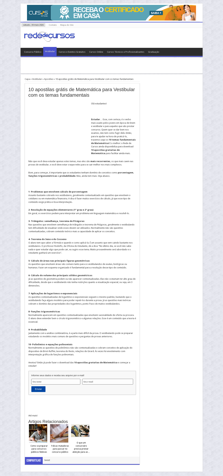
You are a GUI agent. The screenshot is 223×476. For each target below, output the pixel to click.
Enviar (38, 389)
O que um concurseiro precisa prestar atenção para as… (81, 447)
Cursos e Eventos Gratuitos (72, 52)
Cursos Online (96, 52)
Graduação (153, 52)
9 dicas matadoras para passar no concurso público (60, 449)
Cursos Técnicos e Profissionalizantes (125, 52)
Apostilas (48, 79)
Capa (27, 79)
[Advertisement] (111, 65)
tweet (47, 460)
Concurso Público (32, 52)
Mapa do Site (67, 25)
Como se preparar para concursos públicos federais (39, 449)
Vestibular (50, 51)
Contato (53, 25)
